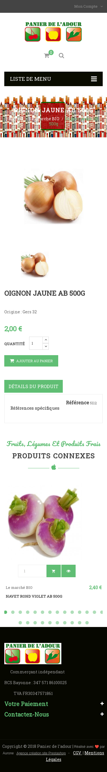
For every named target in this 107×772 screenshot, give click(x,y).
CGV (77, 753)
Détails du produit (33, 386)
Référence (77, 402)
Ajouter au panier (31, 361)
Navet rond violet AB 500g (34, 596)
